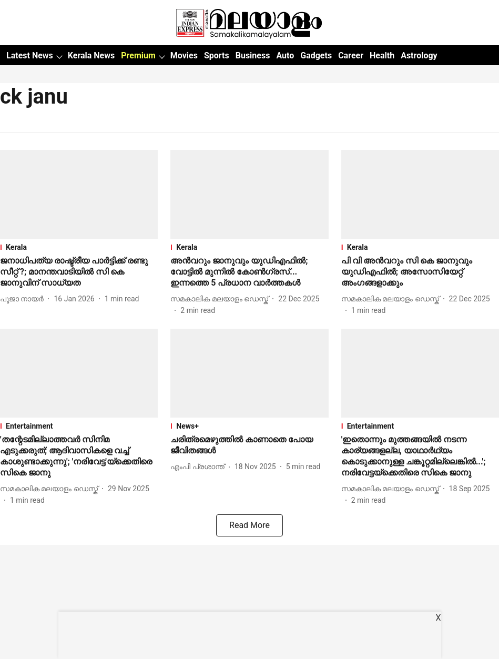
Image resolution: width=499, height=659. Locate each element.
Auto (285, 55)
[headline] (79, 272)
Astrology (419, 55)
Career (350, 55)
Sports (216, 55)
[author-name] (24, 299)
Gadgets (316, 55)
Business (253, 55)
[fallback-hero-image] (79, 194)
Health (382, 55)
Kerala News (91, 55)
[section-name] (79, 247)
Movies (184, 55)
